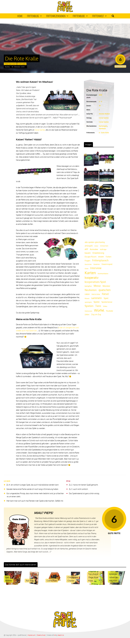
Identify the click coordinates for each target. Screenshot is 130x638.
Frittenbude (80, 16)
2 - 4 (100, 102)
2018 (100, 95)
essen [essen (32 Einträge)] (101, 256)
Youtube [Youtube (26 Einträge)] (109, 311)
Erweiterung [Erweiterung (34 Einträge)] (98, 252)
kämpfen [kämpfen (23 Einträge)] (88, 286)
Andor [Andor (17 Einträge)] (96, 246)
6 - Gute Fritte (104, 133)
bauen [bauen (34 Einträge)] (88, 252)
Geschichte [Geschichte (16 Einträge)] (88, 264)
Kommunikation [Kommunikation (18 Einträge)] (103, 274)
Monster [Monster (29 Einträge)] (106, 286)
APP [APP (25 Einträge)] (86, 249)
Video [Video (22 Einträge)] (105, 306)
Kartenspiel (103, 126)
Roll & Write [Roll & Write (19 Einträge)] (96, 294)
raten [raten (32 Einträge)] (87, 294)
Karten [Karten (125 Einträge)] (90, 272)
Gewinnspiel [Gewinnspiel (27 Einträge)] (107, 264)
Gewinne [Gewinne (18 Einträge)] (96, 264)
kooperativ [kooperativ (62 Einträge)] (92, 277)
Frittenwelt (99, 16)
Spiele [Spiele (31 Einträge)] (97, 301)
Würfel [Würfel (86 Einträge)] (99, 310)
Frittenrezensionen (57, 16)
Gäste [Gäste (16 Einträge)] (86, 268)
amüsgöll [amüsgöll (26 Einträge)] (89, 246)
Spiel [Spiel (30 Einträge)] (106, 298)
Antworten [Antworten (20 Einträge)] (104, 246)
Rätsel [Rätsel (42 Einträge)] (105, 294)
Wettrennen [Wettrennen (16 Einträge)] (88, 311)
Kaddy (7, 67)
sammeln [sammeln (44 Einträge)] (96, 298)
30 (100, 106)
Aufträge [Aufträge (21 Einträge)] (103, 249)
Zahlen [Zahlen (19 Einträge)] (87, 315)
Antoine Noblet (104, 114)
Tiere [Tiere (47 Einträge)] (98, 305)
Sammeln (102, 129)
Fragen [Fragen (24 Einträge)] (87, 260)
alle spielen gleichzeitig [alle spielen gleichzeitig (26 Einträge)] (95, 242)
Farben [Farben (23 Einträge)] (108, 257)
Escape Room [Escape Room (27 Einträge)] (90, 256)
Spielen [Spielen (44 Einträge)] (89, 305)
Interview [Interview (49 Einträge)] (95, 268)
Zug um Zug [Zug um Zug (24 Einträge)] (96, 314)
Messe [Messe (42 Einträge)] (97, 285)
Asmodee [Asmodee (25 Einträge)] (94, 249)
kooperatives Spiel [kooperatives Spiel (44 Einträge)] (95, 281)
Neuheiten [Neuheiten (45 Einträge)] (91, 290)
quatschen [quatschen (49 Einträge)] (105, 290)
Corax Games (40, 130)
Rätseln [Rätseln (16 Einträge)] (87, 298)
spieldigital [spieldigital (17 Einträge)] (88, 302)
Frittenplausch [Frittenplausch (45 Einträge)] (100, 260)
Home (20, 16)
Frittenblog (34, 16)
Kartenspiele (22, 64)
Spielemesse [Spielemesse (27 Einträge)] (106, 302)
